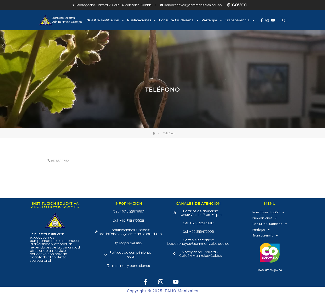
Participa (212, 20)
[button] (283, 20)
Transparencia (240, 20)
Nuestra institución (105, 20)
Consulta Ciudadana (179, 20)
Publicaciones (141, 20)
